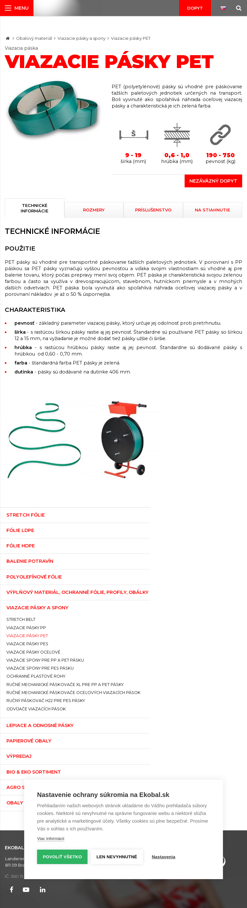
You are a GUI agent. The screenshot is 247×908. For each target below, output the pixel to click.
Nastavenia (164, 856)
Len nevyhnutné (117, 856)
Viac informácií (50, 838)
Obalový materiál (34, 38)
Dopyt (195, 8)
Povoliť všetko (62, 856)
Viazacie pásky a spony (81, 38)
